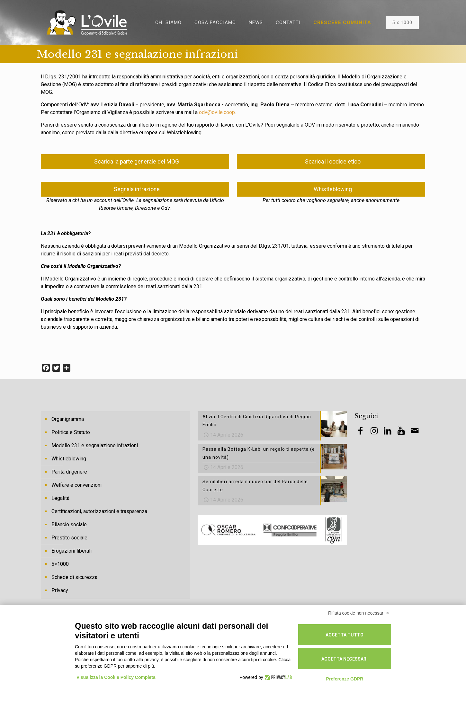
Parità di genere (69, 472)
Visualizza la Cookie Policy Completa (116, 677)
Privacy (59, 590)
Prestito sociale (69, 538)
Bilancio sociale (69, 524)
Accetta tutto (344, 634)
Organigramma (67, 419)
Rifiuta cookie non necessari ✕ (359, 613)
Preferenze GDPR (344, 678)
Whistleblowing (68, 459)
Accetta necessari (344, 659)
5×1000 (60, 564)
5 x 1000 (402, 22)
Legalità (60, 498)
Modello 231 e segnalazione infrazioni (94, 445)
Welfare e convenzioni (76, 485)
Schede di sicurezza (74, 577)
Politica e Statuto (70, 432)
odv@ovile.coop (217, 112)
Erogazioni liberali (71, 551)
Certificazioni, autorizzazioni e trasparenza (99, 511)
